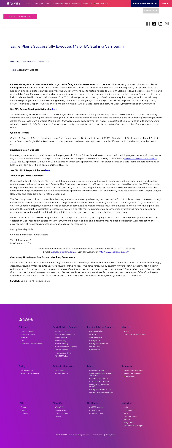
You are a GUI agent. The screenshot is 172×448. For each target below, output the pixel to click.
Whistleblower (94, 350)
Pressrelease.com (96, 413)
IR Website (93, 334)
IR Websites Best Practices (99, 382)
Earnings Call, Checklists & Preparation (99, 386)
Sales (126, 413)
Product (24, 407)
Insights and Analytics (63, 353)
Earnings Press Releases (98, 344)
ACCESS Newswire (96, 407)
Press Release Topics (97, 370)
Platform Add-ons (61, 373)
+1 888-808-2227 (130, 410)
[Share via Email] (167, 24)
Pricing (48, 3)
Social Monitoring (61, 350)
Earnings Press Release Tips (100, 390)
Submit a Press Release (145, 3)
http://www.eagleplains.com (114, 252)
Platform (24, 410)
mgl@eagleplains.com (62, 252)
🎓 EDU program (101, 3)
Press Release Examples (133, 373)
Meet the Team (60, 410)
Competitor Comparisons (98, 378)
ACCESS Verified (61, 356)
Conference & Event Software (135, 334)
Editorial (127, 419)
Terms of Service (97, 435)
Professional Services (61, 3)
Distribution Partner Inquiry (133, 426)
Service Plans (60, 370)
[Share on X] (154, 24)
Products (29, 3)
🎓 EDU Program (130, 377)
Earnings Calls (94, 340)
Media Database (61, 337)
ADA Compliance (95, 337)
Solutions (39, 3)
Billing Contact (129, 423)
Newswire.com (94, 410)
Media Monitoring (61, 344)
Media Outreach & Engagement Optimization (101, 374)
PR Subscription (27, 370)
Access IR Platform (96, 331)
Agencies (24, 337)
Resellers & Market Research (32, 344)
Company (24, 413)
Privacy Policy (110, 435)
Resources (76, 3)
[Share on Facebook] (148, 24)
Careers (58, 416)
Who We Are (59, 407)
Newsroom (87, 3)
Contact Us (150, 11)
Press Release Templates (133, 370)
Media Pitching (60, 340)
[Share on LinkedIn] (160, 24)
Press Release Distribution (65, 334)
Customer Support (130, 416)
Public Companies (27, 331)
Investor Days (94, 347)
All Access (127, 331)
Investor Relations (61, 413)
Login (164, 3)
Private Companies (28, 334)
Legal (23, 340)
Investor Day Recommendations (101, 393)
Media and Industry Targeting (66, 347)
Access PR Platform (62, 331)
